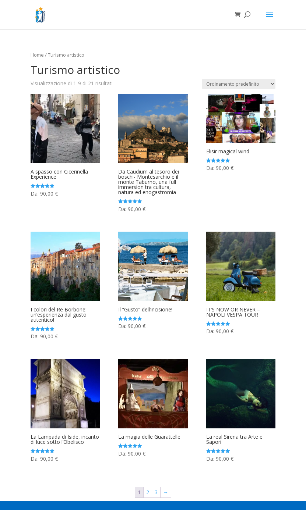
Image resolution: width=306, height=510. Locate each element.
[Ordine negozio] (238, 84)
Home (37, 54)
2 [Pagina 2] (147, 492)
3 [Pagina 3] (156, 492)
